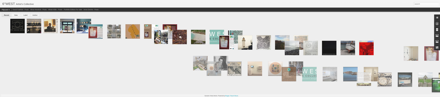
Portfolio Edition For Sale (73, 10)
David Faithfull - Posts (21, 10)
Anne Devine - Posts (91, 10)
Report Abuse (234, 95)
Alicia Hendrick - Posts (38, 10)
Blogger (227, 95)
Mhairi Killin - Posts (55, 10)
